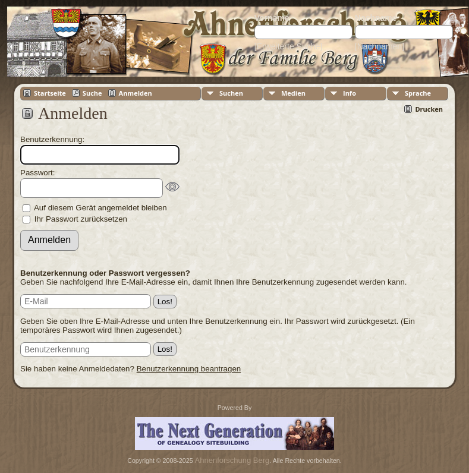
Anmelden (135, 93)
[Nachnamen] (379, 46)
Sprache (418, 93)
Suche (92, 93)
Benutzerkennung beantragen (189, 368)
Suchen (231, 93)
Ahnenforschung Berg (232, 460)
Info (349, 93)
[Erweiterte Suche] (288, 46)
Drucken (429, 109)
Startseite (50, 93)
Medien (293, 93)
